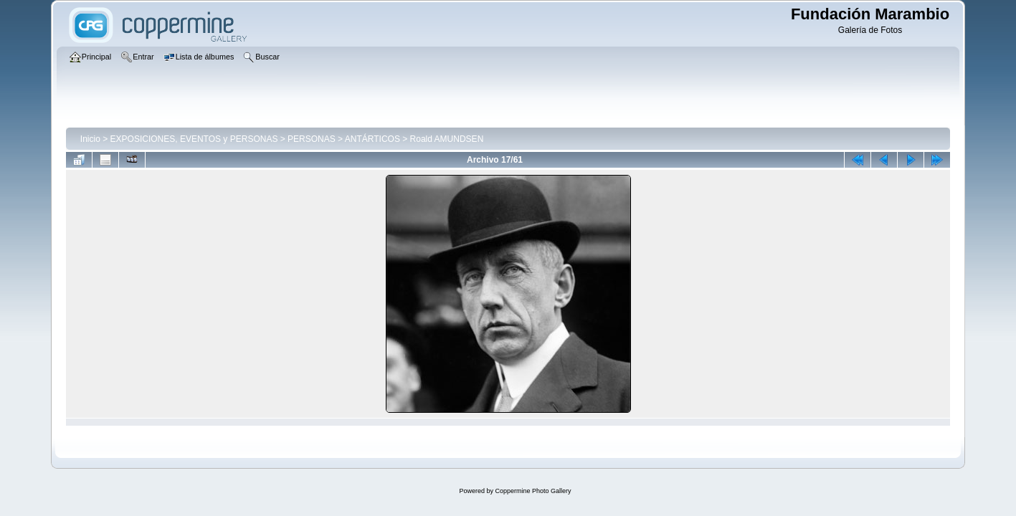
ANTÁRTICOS (372, 139)
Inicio (90, 139)
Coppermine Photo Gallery (533, 490)
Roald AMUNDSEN (447, 139)
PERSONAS (312, 139)
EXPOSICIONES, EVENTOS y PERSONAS (194, 139)
